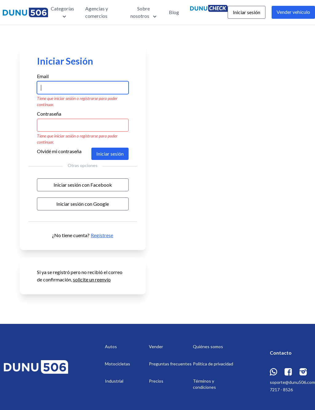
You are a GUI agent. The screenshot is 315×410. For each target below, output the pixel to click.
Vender (156, 346)
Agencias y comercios (96, 12)
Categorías (62, 13)
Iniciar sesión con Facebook (83, 185)
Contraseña (49, 114)
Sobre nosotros (144, 13)
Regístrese (102, 235)
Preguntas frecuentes (170, 363)
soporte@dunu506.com (292, 382)
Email (43, 76)
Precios (156, 381)
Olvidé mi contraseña (59, 151)
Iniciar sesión (246, 12)
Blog (174, 12)
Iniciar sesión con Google (82, 204)
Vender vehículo (293, 12)
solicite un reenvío (92, 279)
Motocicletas (117, 363)
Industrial (114, 381)
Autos (111, 346)
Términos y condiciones (204, 384)
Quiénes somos (208, 346)
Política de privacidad (213, 363)
